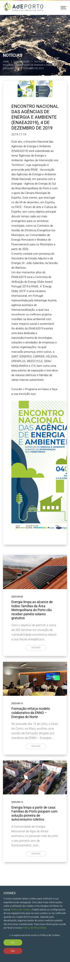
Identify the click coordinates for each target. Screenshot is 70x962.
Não (13, 950)
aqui (33, 394)
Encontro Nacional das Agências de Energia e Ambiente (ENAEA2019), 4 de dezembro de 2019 (32, 65)
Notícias (39, 61)
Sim (13, 942)
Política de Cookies (21, 909)
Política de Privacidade (34, 927)
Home (6, 61)
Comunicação (21, 61)
